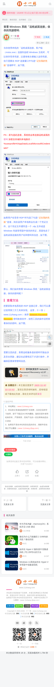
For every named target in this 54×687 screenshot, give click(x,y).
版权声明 (19, 606)
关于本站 (43, 606)
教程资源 (13, 20)
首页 (5, 20)
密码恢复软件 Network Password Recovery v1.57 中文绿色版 (34, 372)
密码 (6, 139)
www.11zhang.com (25, 406)
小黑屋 (27, 606)
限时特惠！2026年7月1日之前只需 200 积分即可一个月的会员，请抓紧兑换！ (27, 15)
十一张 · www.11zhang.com (36, 611)
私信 (46, 37)
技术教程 (22, 20)
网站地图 (35, 606)
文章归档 (10, 606)
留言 (39, 394)
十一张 (14, 36)
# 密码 (8, 454)
